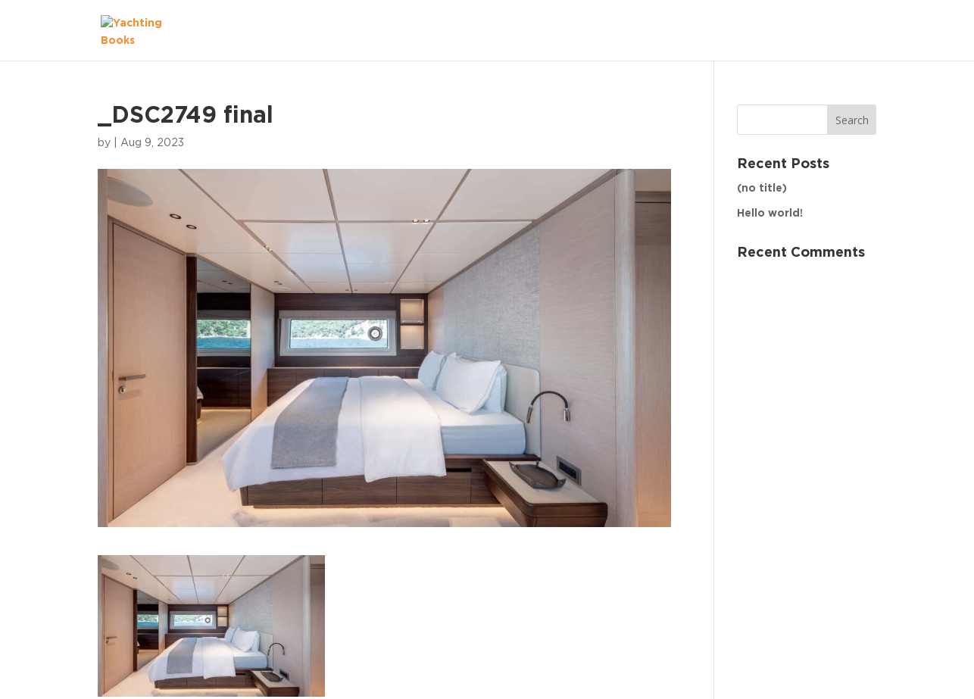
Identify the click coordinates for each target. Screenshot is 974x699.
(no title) (762, 188)
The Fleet (834, 30)
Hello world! (770, 213)
